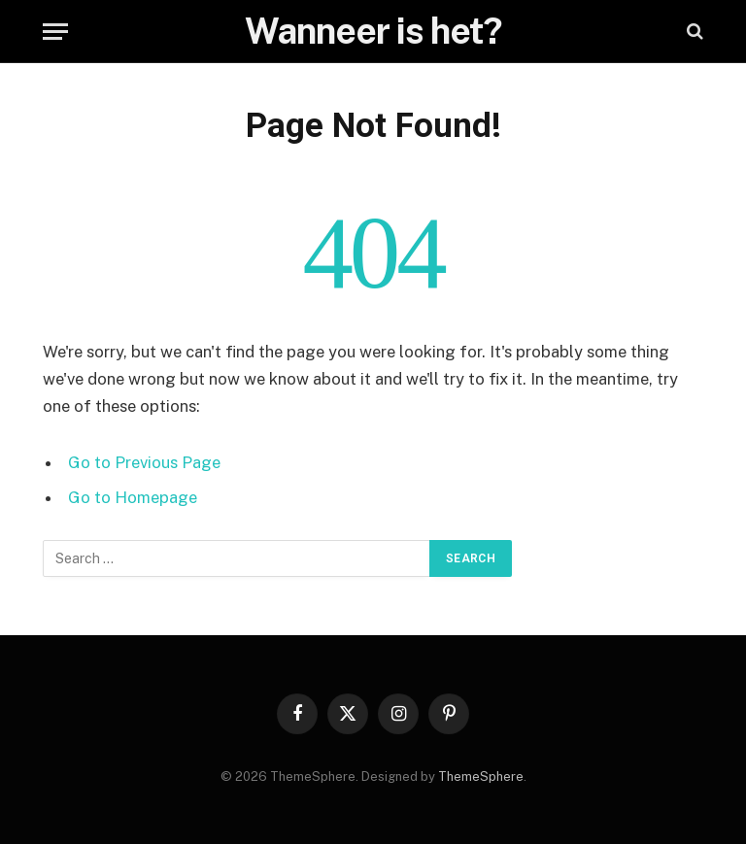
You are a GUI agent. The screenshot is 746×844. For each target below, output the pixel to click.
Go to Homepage (132, 497)
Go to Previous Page (144, 462)
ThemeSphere (481, 776)
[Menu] (55, 31)
